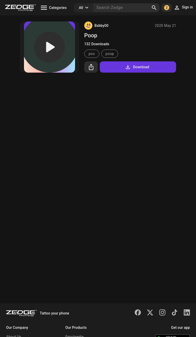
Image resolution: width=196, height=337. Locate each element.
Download (137, 67)
